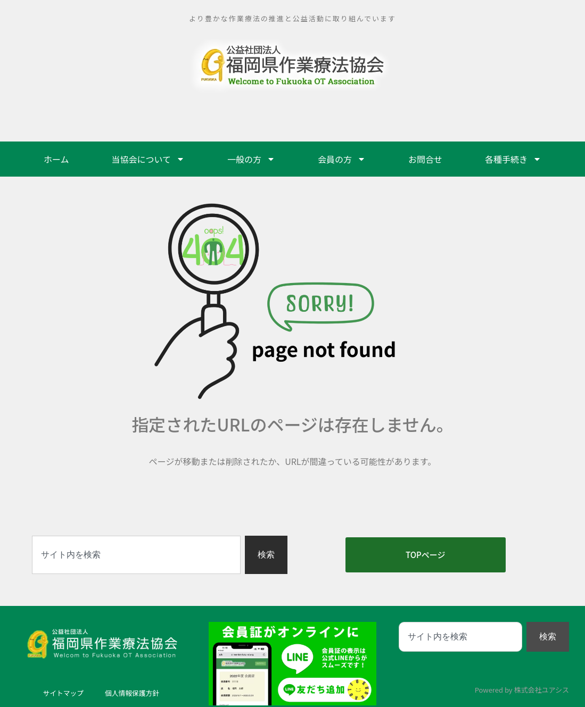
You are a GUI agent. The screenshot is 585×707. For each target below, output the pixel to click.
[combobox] (136, 555)
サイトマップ (60, 693)
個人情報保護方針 (134, 693)
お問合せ (425, 159)
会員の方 (342, 159)
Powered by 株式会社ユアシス (522, 690)
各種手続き (513, 159)
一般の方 (251, 159)
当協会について (148, 159)
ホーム (56, 159)
